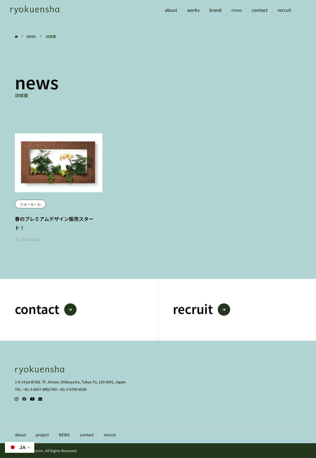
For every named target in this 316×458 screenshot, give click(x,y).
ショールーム (30, 204)
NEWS (64, 435)
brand (215, 10)
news (236, 10)
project (42, 435)
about (171, 10)
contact (260, 10)
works (193, 10)
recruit (284, 10)
